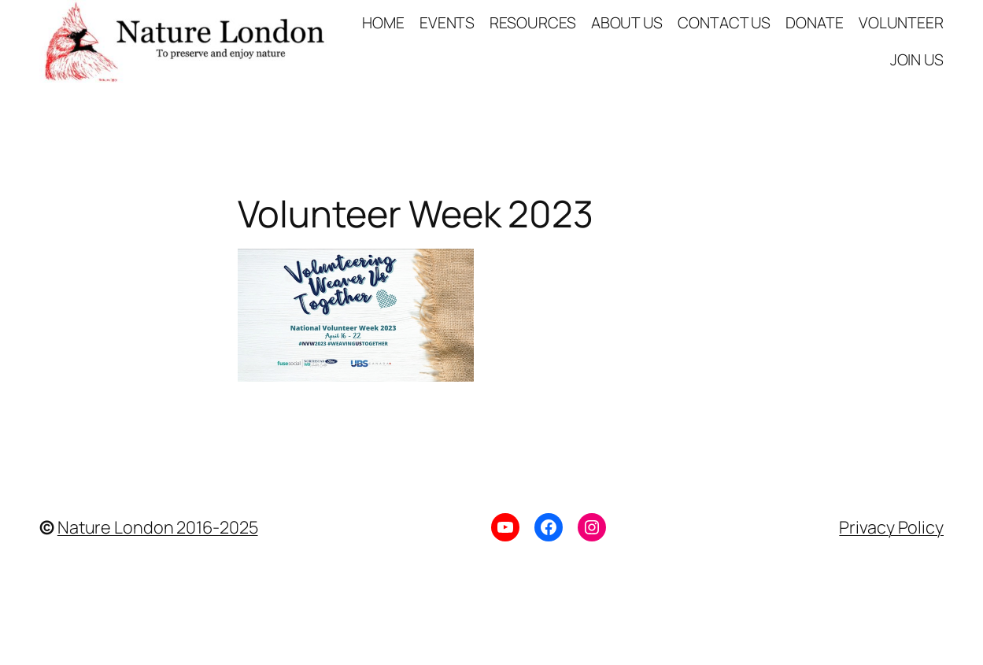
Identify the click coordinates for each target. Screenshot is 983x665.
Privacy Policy (891, 526)
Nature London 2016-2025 (157, 526)
